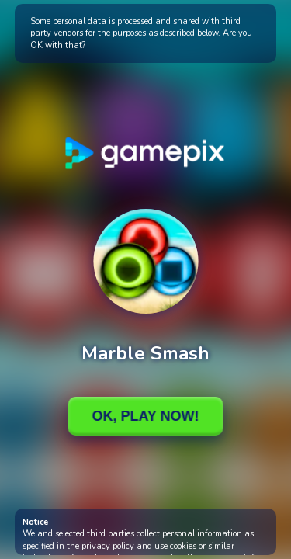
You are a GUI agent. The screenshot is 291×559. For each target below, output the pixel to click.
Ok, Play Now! (145, 416)
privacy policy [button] (107, 546)
